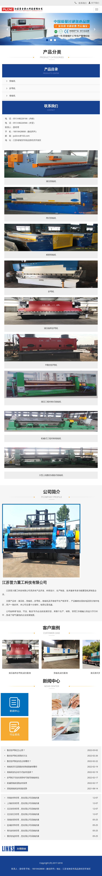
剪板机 (12, 81)
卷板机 (12, 95)
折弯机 (12, 88)
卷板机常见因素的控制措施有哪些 (22, 766)
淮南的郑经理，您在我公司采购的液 (23, 819)
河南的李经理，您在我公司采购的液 (23, 797)
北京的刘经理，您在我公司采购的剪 (23, 808)
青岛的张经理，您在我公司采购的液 (23, 830)
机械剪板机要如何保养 (17, 783)
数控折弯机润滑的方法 (17, 755)
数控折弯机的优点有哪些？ (19, 761)
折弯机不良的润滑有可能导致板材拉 (23, 777)
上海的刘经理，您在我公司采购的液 (23, 803)
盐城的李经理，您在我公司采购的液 (23, 825)
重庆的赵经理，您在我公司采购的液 (23, 836)
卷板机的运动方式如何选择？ (20, 772)
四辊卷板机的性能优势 (17, 788)
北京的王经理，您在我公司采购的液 (23, 814)
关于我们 (94, 2)
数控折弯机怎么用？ (16, 750)
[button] (7, 29)
